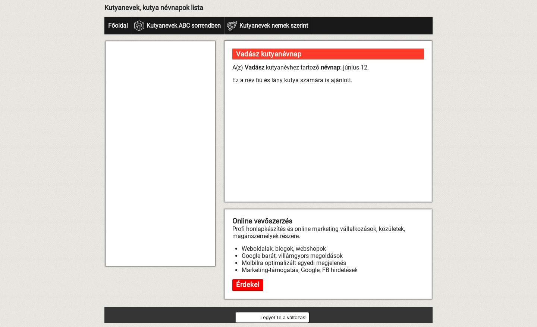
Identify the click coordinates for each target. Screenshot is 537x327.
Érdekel (248, 285)
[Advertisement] (160, 153)
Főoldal (118, 25)
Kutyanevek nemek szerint (273, 25)
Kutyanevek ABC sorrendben (184, 25)
